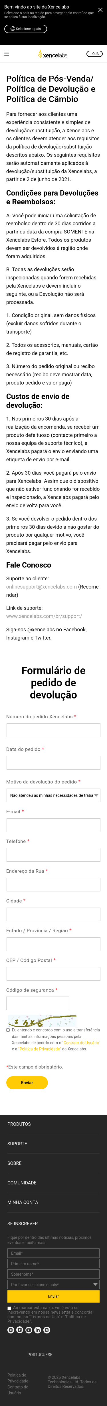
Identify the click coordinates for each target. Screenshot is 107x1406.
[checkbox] (9, 1308)
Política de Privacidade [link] (17, 1378)
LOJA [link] (94, 54)
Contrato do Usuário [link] (17, 1390)
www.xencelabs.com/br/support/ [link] (44, 616)
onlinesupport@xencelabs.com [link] (41, 587)
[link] (6, 53)
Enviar (27, 1082)
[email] (53, 1253)
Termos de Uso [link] (45, 1316)
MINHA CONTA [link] (22, 1202)
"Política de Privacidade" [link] (39, 1049)
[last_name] (53, 1274)
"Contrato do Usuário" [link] (81, 1042)
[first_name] (53, 1263)
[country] (53, 1284)
